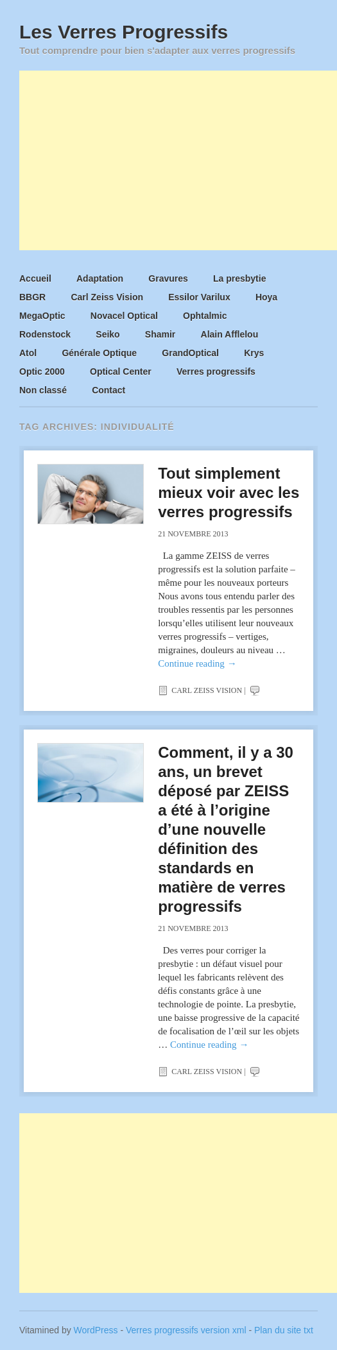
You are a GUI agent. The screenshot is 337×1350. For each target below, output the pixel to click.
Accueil (35, 278)
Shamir (160, 334)
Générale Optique (99, 353)
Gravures (167, 278)
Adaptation (99, 278)
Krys (254, 353)
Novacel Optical (124, 316)
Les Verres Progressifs (123, 31)
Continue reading (197, 663)
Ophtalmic (205, 316)
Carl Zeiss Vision (107, 297)
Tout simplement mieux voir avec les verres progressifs (228, 492)
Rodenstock (45, 334)
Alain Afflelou (230, 334)
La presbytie (239, 278)
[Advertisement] (178, 160)
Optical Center (120, 371)
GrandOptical (190, 353)
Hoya (266, 297)
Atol (28, 353)
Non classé (43, 390)
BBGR (32, 297)
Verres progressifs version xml (186, 1330)
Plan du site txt (283, 1330)
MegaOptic (42, 316)
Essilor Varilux (199, 297)
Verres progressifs (216, 371)
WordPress (96, 1330)
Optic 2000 (42, 371)
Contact (108, 390)
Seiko (107, 334)
